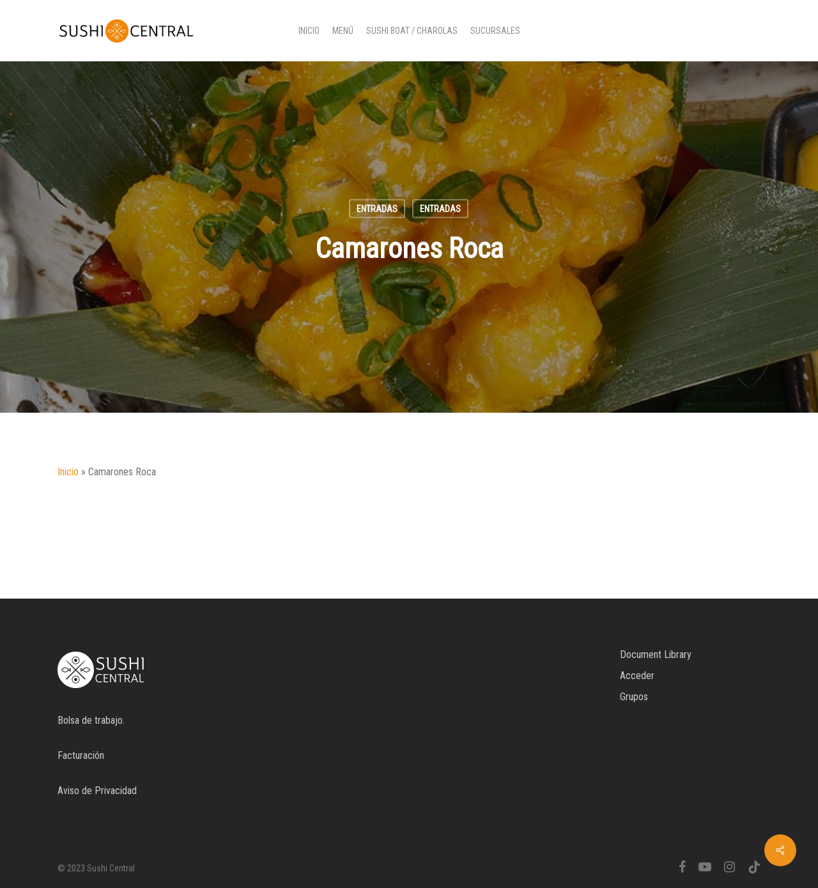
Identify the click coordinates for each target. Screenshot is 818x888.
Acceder (637, 676)
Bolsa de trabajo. (91, 720)
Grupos (634, 697)
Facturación (81, 755)
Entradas (377, 209)
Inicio (68, 472)
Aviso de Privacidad (97, 791)
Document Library (655, 654)
